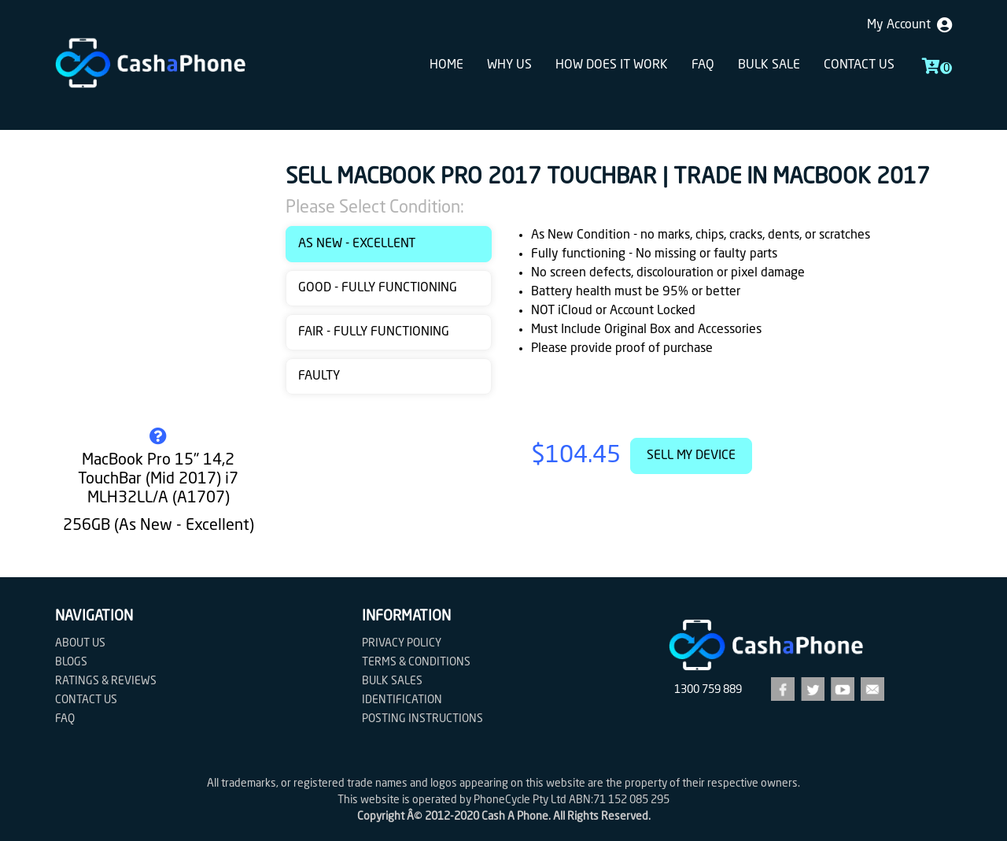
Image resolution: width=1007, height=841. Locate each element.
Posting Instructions (422, 718)
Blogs (71, 662)
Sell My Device (691, 456)
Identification (402, 700)
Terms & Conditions (416, 662)
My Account (909, 25)
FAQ (703, 65)
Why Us (509, 65)
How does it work (611, 65)
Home (446, 65)
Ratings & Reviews (106, 681)
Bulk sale (769, 65)
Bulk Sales (392, 681)
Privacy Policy (401, 643)
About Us (80, 643)
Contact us (859, 65)
